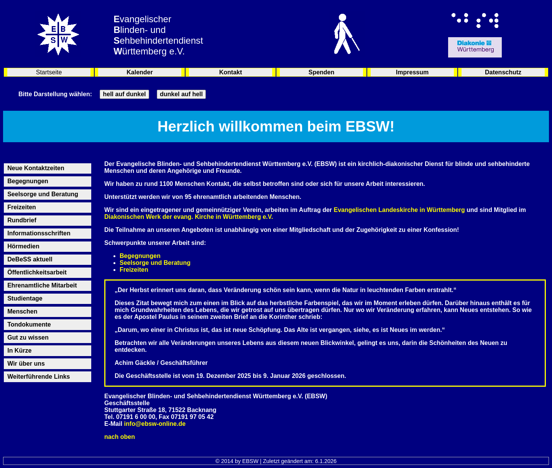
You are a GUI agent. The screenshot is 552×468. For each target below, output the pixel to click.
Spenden (322, 72)
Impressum (412, 72)
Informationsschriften (38, 233)
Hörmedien (23, 246)
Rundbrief (21, 220)
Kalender (140, 72)
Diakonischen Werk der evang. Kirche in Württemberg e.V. (188, 216)
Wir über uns (26, 363)
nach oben (119, 437)
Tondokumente (29, 324)
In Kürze (19, 350)
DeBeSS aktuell (29, 259)
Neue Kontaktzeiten (35, 168)
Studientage (25, 298)
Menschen (22, 311)
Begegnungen (27, 181)
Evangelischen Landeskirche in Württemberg (399, 210)
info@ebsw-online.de (155, 423)
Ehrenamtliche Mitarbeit (42, 285)
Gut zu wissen (28, 337)
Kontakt (230, 72)
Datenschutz (503, 72)
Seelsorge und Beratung (42, 194)
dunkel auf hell (181, 94)
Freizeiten (21, 207)
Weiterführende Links (38, 376)
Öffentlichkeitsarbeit (37, 272)
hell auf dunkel (124, 94)
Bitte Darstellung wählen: (55, 94)
